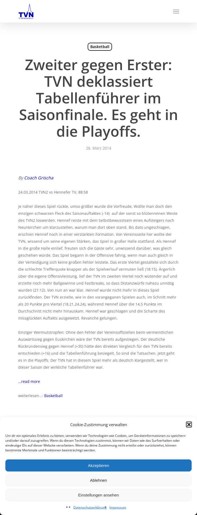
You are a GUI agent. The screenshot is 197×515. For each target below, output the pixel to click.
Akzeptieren (98, 465)
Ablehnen (98, 480)
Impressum (117, 507)
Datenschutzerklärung (90, 507)
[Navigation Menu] (176, 11)
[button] (189, 424)
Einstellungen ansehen (98, 495)
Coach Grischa (38, 178)
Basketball (99, 46)
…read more (29, 381)
